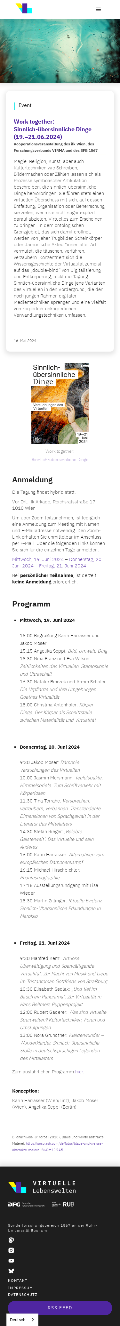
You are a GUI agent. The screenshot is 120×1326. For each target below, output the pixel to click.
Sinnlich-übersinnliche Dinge (60, 459)
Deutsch (17, 1320)
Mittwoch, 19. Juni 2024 (38, 559)
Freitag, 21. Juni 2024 (62, 565)
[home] (22, 8)
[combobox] (22, 1320)
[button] (98, 9)
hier (79, 1071)
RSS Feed (60, 1308)
